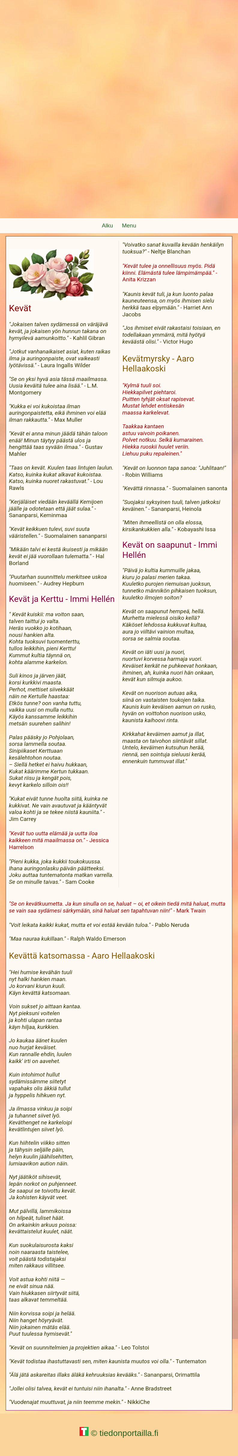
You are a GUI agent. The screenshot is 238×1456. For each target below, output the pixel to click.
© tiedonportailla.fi (119, 1433)
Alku (107, 225)
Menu (129, 225)
